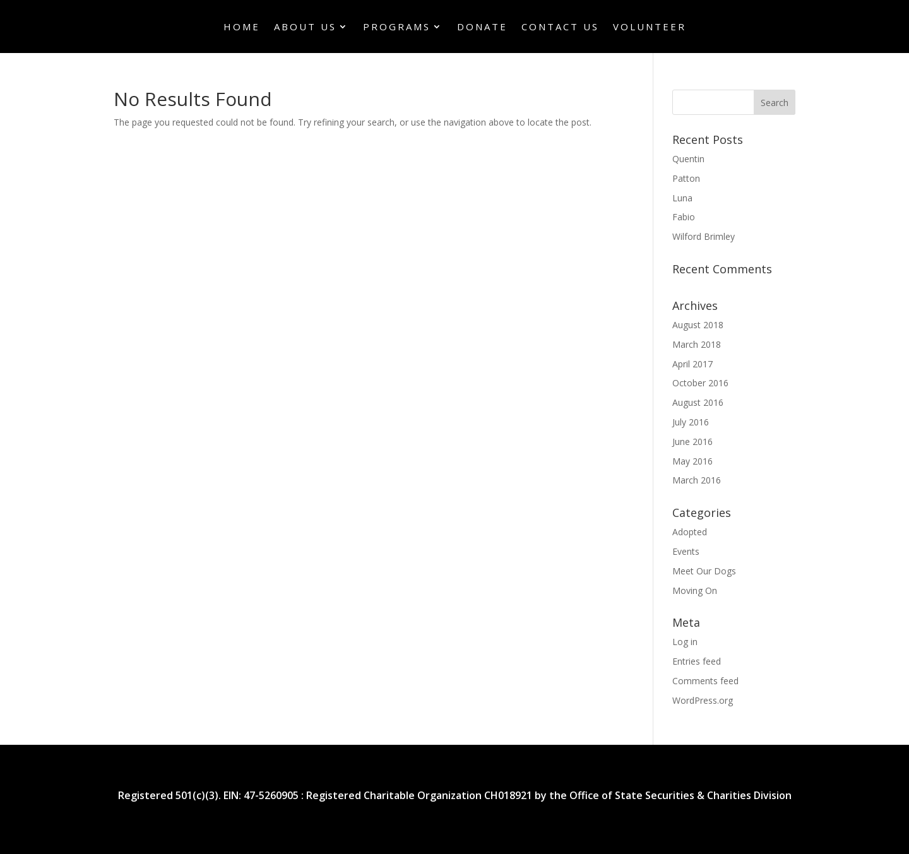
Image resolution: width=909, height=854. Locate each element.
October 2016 (700, 383)
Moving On (694, 590)
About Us (305, 27)
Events (685, 551)
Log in (685, 642)
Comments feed (705, 681)
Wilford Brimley (703, 236)
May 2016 (692, 461)
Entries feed (696, 661)
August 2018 (697, 325)
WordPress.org (702, 700)
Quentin (688, 159)
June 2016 (692, 442)
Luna (682, 198)
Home (241, 27)
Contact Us (560, 27)
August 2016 (697, 402)
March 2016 (696, 480)
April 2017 (692, 364)
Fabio (683, 217)
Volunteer (649, 27)
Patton (686, 178)
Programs (397, 27)
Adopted (689, 532)
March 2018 (696, 344)
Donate (482, 27)
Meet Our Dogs (704, 571)
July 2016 (690, 422)
